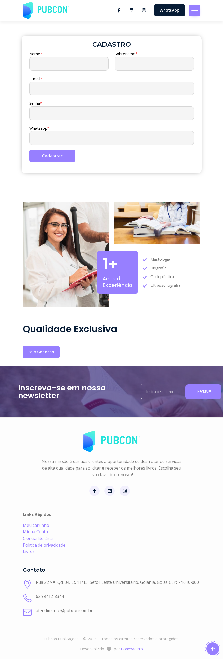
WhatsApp (170, 10)
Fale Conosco (41, 352)
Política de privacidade (44, 545)
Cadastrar (52, 156)
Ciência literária (38, 538)
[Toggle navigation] (194, 10)
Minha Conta (35, 531)
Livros (29, 551)
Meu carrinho (36, 525)
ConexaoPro (132, 648)
